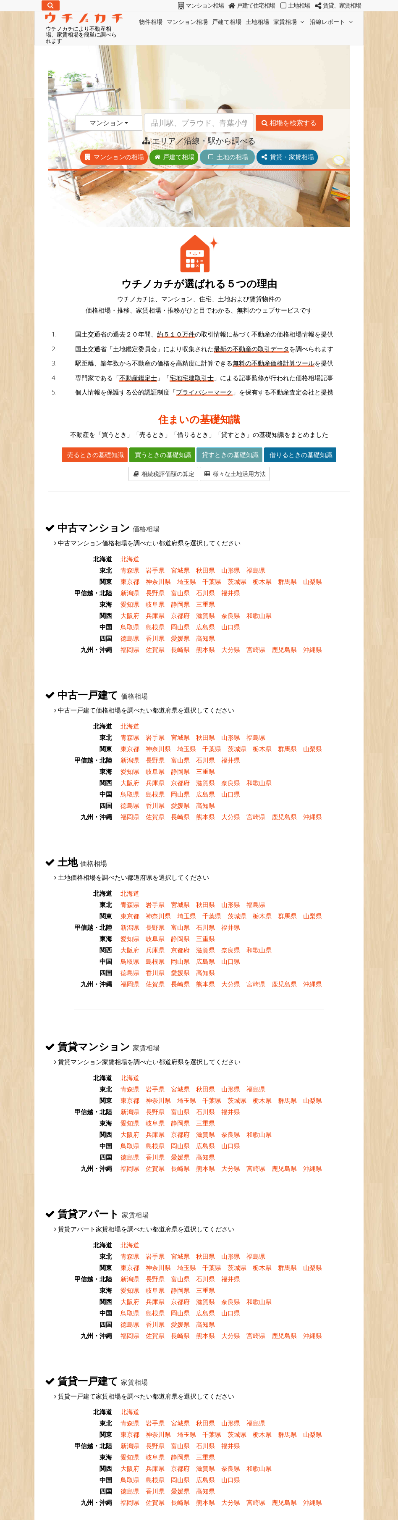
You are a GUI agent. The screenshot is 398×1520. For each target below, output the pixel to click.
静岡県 (180, 604)
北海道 (129, 559)
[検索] (51, 5)
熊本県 (205, 649)
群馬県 (287, 581)
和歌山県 (259, 615)
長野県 (155, 593)
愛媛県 (180, 638)
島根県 (155, 627)
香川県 (155, 638)
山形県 (230, 570)
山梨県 (312, 581)
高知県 (205, 638)
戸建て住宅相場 (251, 5)
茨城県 (237, 581)
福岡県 (129, 649)
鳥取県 (129, 627)
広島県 (205, 627)
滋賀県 (205, 615)
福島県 (255, 570)
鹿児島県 (284, 649)
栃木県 (262, 581)
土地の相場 (230, 157)
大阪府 (129, 615)
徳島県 (129, 638)
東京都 (129, 581)
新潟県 (129, 593)
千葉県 (211, 581)
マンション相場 (187, 22)
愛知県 (129, 604)
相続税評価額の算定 (163, 474)
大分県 (230, 649)
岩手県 (155, 570)
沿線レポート (332, 22)
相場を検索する (289, 122)
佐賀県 (155, 649)
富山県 (180, 593)
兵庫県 (155, 615)
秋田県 (205, 570)
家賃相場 (289, 22)
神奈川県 (158, 581)
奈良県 (230, 615)
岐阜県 (155, 604)
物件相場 (150, 22)
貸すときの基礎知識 (229, 454)
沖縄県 (312, 649)
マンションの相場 (114, 157)
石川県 (205, 593)
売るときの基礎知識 (94, 454)
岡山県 (180, 627)
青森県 (129, 570)
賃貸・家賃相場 (287, 157)
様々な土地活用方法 (235, 474)
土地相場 (257, 22)
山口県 (230, 627)
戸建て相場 (226, 22)
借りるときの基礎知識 (300, 454)
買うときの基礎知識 (162, 454)
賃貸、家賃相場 (337, 5)
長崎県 (180, 649)
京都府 (180, 615)
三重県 (205, 604)
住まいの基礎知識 (199, 419)
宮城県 (180, 570)
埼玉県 (186, 581)
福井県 (230, 593)
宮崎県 (255, 649)
